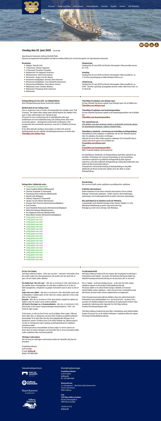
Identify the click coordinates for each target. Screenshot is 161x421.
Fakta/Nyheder (92, 6)
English (114, 6)
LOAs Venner (78, 6)
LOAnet (122, 6)
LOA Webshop (133, 6)
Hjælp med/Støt (64, 6)
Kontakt (104, 6)
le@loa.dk (65, 376)
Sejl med (51, 6)
